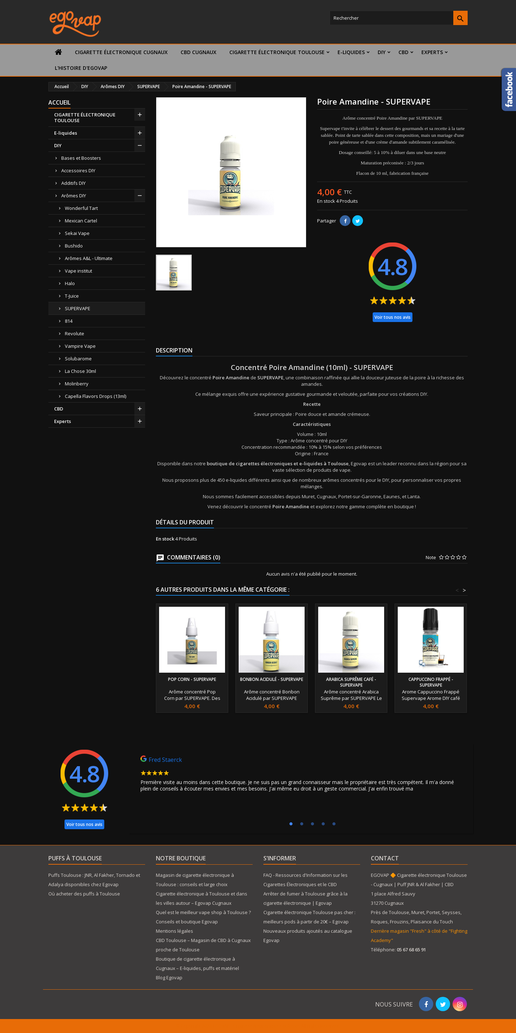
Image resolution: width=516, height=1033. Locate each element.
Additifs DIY (73, 183)
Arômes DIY (73, 195)
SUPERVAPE (77, 308)
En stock (326, 201)
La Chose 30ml (80, 371)
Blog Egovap (169, 977)
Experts (432, 52)
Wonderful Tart (81, 208)
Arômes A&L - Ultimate (89, 258)
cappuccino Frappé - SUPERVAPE (430, 682)
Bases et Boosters (81, 158)
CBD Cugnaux (198, 52)
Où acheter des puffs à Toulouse (84, 893)
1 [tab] (291, 824)
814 (68, 321)
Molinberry (77, 383)
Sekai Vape (77, 233)
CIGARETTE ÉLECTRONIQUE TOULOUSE (277, 52)
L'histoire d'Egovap (81, 67)
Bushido (74, 245)
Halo (70, 283)
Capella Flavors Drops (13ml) (95, 396)
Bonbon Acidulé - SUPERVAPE (271, 679)
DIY (382, 52)
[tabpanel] (301, 775)
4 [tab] (323, 824)
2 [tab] (301, 824)
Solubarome (78, 358)
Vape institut (78, 271)
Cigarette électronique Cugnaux (121, 52)
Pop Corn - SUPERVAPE (192, 679)
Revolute (74, 333)
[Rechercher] (399, 18)
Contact (385, 858)
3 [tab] (312, 824)
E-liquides (351, 52)
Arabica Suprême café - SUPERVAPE (351, 682)
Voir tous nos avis (392, 317)
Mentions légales (174, 931)
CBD (403, 52)
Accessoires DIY (78, 170)
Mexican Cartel (81, 220)
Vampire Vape (80, 346)
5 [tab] (334, 824)
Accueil (59, 102)
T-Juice (72, 296)
